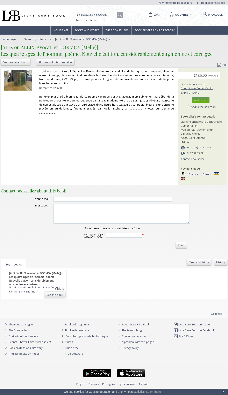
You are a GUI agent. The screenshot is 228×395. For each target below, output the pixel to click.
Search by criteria (86, 20)
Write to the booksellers (175, 3)
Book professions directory (154, 30)
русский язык (127, 388)
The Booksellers (117, 30)
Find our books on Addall (22, 357)
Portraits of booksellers (23, 340)
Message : (33, 205)
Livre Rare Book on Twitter (192, 328)
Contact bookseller (192, 159)
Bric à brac (71, 351)
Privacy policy (128, 352)
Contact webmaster (131, 340)
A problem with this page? (135, 346)
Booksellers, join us (75, 328)
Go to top (219, 318)
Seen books (14, 268)
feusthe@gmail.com (198, 147)
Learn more (153, 391)
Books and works (87, 30)
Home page (61, 30)
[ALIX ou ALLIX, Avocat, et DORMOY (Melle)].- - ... (83, 39)
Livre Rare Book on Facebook (194, 334)
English (80, 388)
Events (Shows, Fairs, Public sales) (27, 346)
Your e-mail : (34, 199)
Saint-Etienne (190, 92)
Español (144, 388)
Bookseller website (74, 334)
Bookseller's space (211, 3)
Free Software (74, 357)
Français (93, 388)
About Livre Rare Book (136, 328)
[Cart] (153, 15)
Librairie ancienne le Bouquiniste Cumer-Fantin (197, 86)
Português (108, 388)
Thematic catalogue (18, 328)
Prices (69, 345)
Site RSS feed (184, 340)
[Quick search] (96, 15)
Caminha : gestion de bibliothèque (86, 340)
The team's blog (129, 334)
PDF (222, 65)
